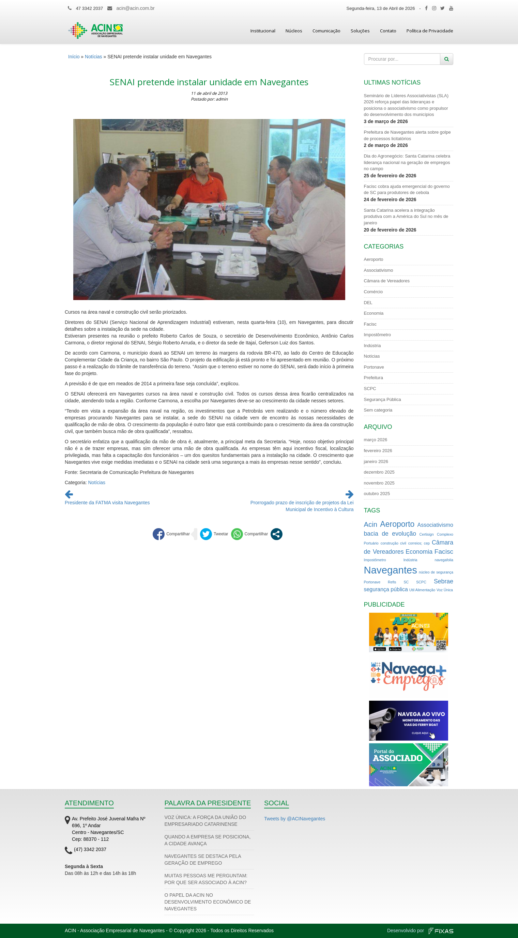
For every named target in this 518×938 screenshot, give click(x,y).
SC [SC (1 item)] (406, 582)
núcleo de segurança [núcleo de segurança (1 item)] (436, 572)
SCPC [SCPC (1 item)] (421, 582)
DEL (368, 302)
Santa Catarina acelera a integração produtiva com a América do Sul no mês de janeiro (406, 216)
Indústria (372, 345)
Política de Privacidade (430, 31)
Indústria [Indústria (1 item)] (410, 560)
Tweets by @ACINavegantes (294, 818)
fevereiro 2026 (378, 450)
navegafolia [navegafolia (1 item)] (444, 560)
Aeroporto (373, 259)
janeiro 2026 (376, 461)
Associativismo (378, 270)
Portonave (374, 367)
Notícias (93, 56)
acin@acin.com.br (135, 8)
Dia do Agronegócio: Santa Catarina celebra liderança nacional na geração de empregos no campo (407, 162)
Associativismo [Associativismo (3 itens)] (435, 525)
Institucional (262, 31)
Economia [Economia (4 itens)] (419, 551)
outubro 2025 (377, 493)
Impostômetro (377, 334)
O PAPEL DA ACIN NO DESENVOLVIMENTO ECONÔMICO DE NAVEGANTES (208, 901)
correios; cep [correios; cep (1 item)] (419, 543)
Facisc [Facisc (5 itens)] (444, 551)
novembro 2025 (379, 483)
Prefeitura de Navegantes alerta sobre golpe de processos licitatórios (407, 135)
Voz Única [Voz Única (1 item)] (445, 590)
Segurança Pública (382, 399)
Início (73, 56)
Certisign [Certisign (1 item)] (427, 534)
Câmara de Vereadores (387, 280)
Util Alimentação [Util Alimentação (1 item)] (422, 590)
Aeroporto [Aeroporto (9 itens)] (397, 524)
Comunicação (326, 31)
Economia (374, 313)
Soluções (360, 31)
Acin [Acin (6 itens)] (371, 524)
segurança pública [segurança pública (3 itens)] (386, 589)
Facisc (370, 324)
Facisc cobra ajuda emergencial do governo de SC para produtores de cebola (407, 189)
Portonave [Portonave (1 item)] (372, 582)
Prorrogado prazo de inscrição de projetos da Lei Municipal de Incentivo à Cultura (302, 502)
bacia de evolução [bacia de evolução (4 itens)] (390, 533)
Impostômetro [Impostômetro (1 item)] (375, 560)
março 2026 (375, 439)
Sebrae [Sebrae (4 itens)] (443, 581)
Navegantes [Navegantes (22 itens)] (390, 570)
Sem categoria (378, 410)
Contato (388, 31)
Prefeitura (373, 377)
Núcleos (294, 31)
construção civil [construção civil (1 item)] (393, 543)
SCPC (370, 388)
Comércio (373, 291)
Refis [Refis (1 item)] (392, 582)
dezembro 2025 (379, 472)
